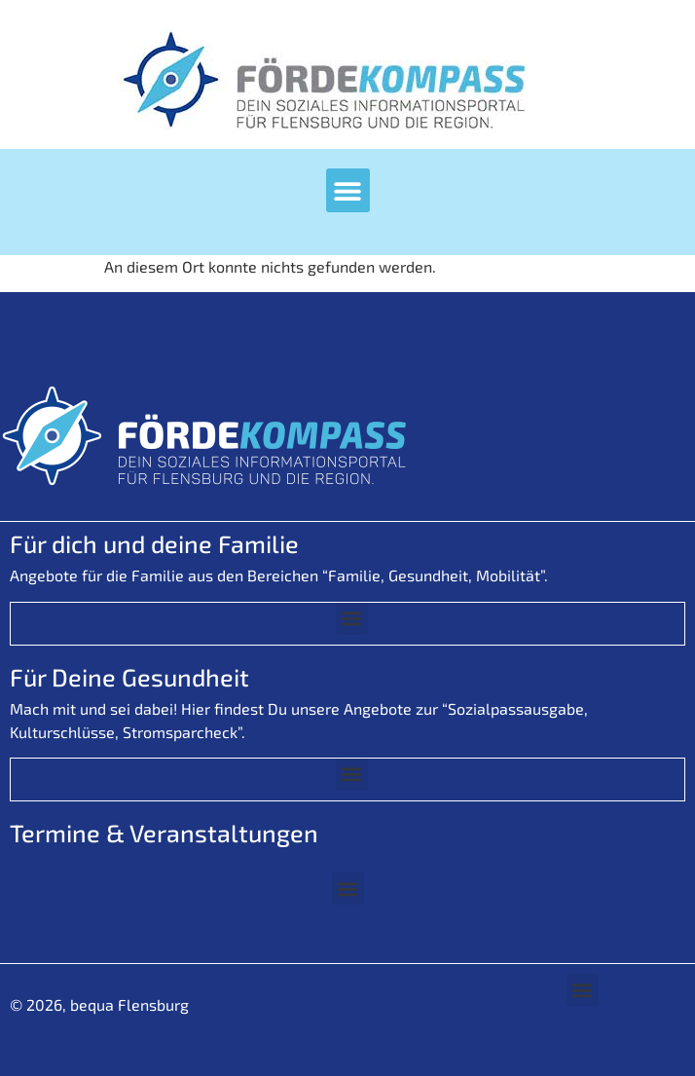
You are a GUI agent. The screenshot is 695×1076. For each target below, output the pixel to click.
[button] (348, 190)
